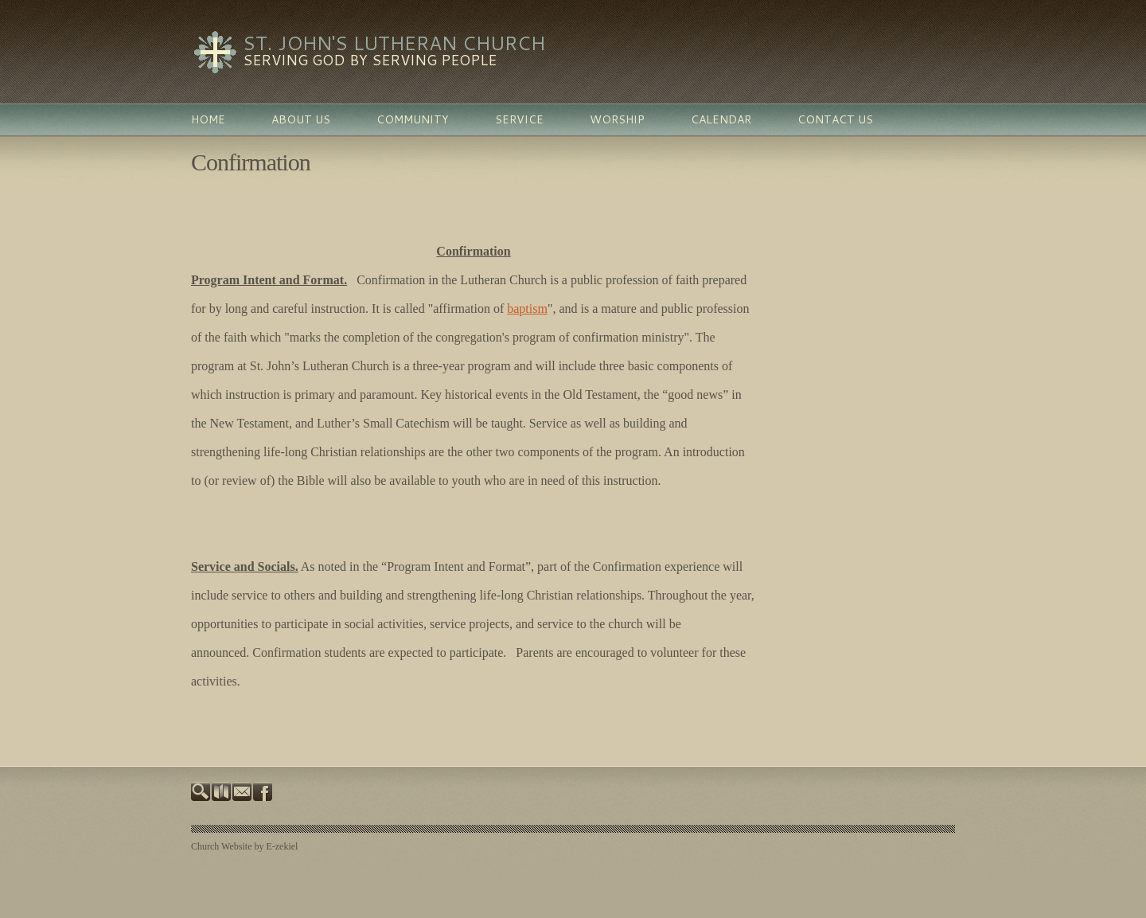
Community (412, 119)
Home (208, 119)
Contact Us (835, 119)
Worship (617, 119)
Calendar (721, 119)
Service (519, 119)
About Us (300, 119)
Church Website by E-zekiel (244, 846)
